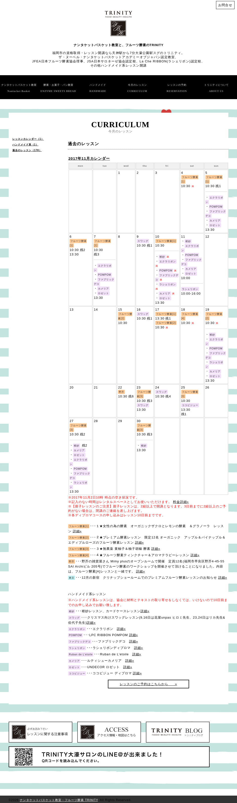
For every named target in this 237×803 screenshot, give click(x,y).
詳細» (77, 531)
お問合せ (225, 5)
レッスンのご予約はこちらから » (148, 684)
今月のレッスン (137, 88)
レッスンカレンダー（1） (28, 139)
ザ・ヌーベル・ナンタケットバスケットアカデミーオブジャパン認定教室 (117, 57)
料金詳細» (181, 502)
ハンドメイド (97, 88)
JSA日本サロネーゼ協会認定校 (111, 61)
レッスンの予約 (177, 88)
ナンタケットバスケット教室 (19, 88)
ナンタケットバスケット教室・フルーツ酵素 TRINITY (59, 800)
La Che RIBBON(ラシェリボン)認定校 (170, 61)
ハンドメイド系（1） (25, 144)
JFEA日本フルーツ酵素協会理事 (57, 61)
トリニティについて (216, 88)
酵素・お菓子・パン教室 (58, 88)
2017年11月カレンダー (89, 158)
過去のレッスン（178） (27, 150)
